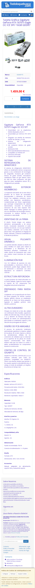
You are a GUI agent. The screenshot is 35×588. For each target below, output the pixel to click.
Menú (5, 15)
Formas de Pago (24, 550)
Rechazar (13, 574)
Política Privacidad (8, 548)
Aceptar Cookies (22, 574)
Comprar (25, 98)
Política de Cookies (24, 548)
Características (8, 113)
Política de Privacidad (15, 532)
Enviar (25, 541)
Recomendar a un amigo (11, 117)
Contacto (22, 15)
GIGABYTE (20, 75)
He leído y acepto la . (16, 537)
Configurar (5, 574)
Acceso (13, 15)
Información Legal (24, 546)
